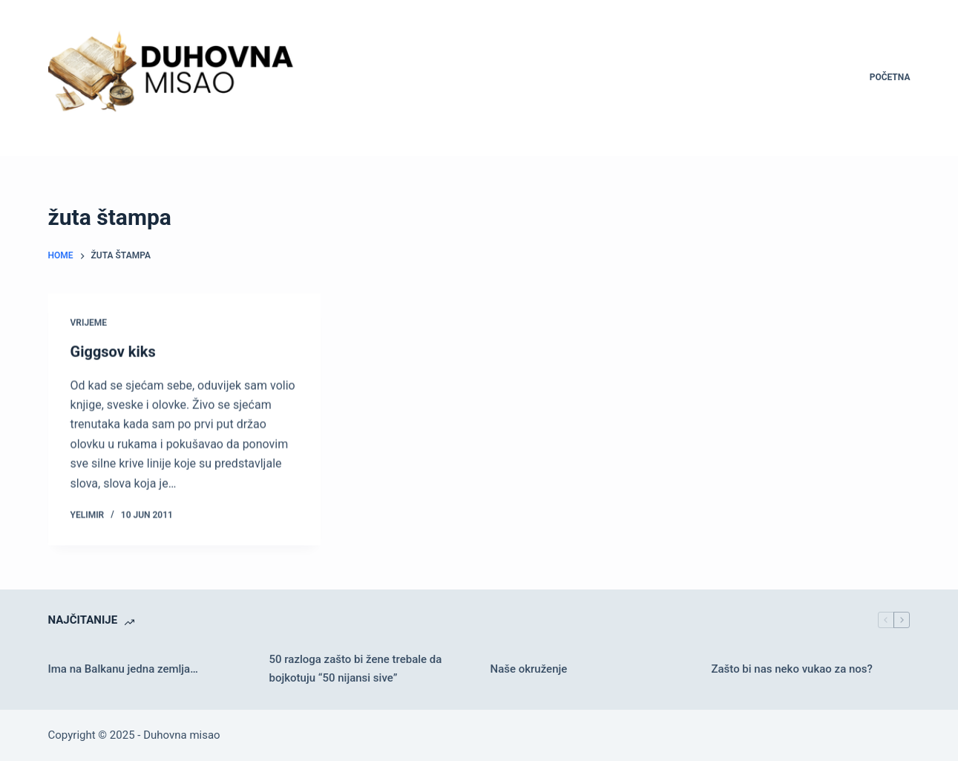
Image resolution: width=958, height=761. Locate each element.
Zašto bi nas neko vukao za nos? (791, 669)
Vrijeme (89, 323)
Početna (890, 77)
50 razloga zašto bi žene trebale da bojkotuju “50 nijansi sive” (355, 669)
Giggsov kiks (113, 352)
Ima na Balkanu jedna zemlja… (123, 669)
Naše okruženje (528, 669)
